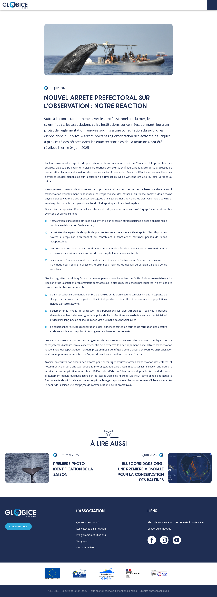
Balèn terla (99, 371)
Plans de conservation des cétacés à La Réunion (175, 522)
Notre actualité (85, 547)
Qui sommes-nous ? (88, 522)
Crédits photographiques (154, 590)
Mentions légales (127, 590)
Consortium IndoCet (159, 528)
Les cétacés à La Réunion (91, 528)
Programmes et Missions (91, 535)
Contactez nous (18, 527)
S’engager (82, 541)
